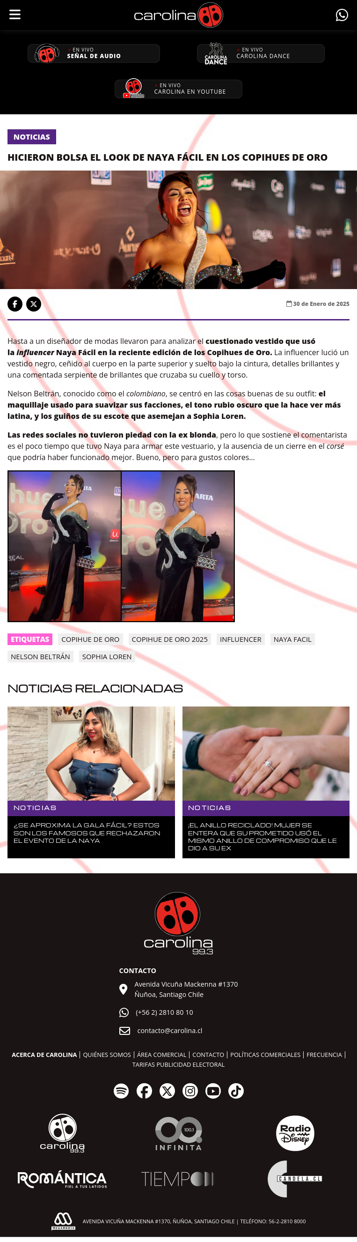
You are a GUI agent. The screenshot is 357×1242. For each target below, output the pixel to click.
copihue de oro (90, 639)
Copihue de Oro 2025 (170, 639)
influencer (241, 639)
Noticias (32, 137)
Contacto (208, 1054)
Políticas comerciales (265, 1054)
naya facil (293, 639)
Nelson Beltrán (40, 656)
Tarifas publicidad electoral (178, 1064)
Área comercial (161, 1054)
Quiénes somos (107, 1054)
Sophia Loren (107, 656)
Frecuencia (324, 1054)
